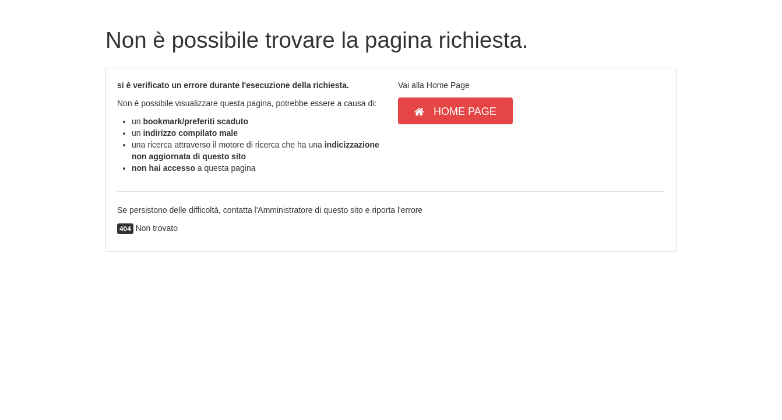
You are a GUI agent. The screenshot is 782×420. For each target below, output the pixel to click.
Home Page (455, 111)
